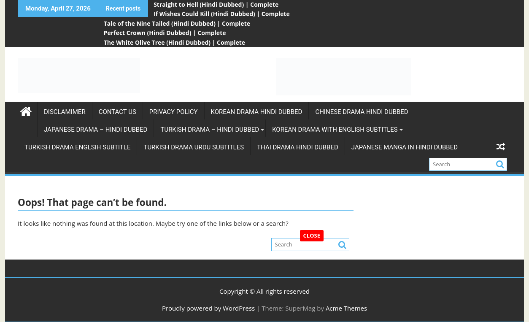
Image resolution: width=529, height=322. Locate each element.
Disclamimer (65, 112)
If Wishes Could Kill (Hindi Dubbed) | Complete (222, 14)
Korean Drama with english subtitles (335, 129)
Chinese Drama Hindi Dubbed (361, 112)
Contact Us (117, 112)
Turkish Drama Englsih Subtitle (77, 147)
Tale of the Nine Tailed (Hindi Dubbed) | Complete (177, 23)
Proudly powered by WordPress (208, 308)
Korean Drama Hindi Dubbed (256, 112)
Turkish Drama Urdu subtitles (193, 147)
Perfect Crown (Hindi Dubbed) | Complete (165, 33)
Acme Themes (346, 308)
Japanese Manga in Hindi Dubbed (404, 147)
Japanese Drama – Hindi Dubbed (95, 129)
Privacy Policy (173, 112)
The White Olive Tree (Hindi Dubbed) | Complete (174, 42)
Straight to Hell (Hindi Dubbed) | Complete (216, 4)
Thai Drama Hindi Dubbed (297, 147)
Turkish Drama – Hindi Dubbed (209, 129)
